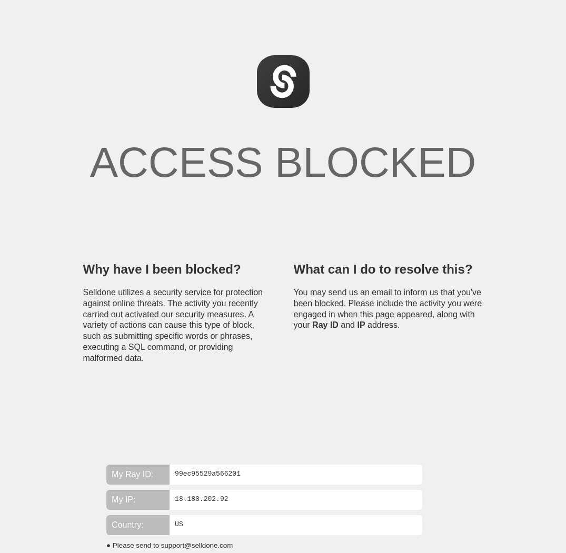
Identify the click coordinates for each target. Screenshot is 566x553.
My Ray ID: (132, 474)
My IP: (123, 499)
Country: (127, 524)
